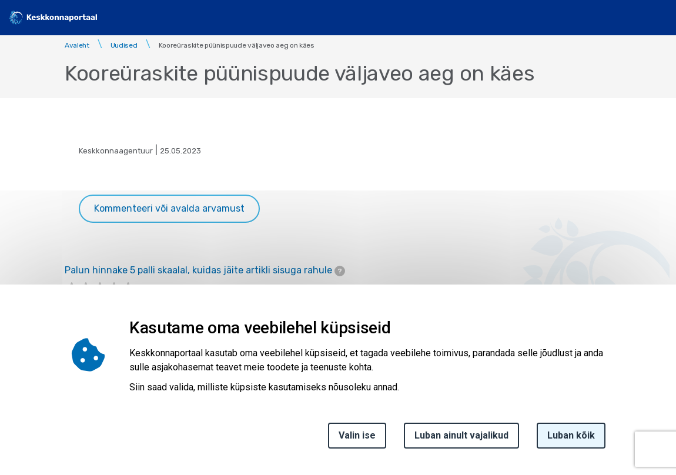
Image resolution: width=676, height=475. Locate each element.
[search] (627, 17)
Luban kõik (571, 435)
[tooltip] (339, 271)
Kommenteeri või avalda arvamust (169, 208)
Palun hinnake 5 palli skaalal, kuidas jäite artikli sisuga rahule (205, 270)
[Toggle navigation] (658, 17)
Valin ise (357, 435)
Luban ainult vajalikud (461, 435)
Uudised (124, 45)
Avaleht (77, 45)
